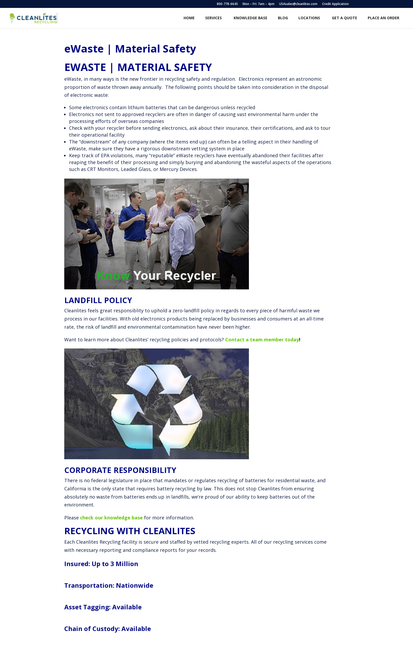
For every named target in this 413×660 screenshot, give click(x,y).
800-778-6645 (227, 4)
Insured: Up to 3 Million (101, 563)
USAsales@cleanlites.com (298, 4)
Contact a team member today (262, 339)
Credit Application (335, 4)
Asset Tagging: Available (103, 606)
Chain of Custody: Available (107, 628)
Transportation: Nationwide (108, 585)
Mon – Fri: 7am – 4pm (258, 4)
